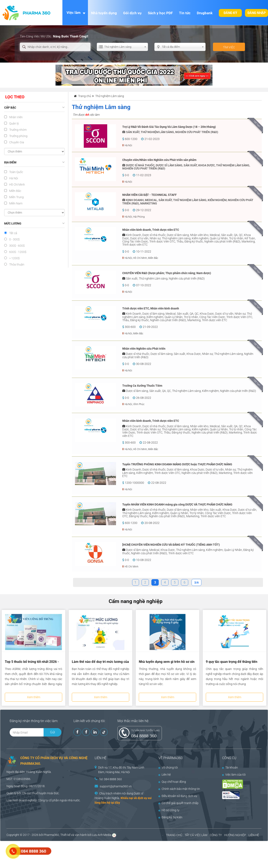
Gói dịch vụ (132, 13)
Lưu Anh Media (101, 835)
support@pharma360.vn (116, 786)
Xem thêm (33, 697)
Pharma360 (51, 835)
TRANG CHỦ (174, 835)
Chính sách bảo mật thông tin (179, 788)
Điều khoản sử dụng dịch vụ (177, 796)
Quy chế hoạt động (172, 781)
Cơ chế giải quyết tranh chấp (178, 803)
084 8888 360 (144, 735)
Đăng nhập (256, 13)
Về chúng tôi (168, 767)
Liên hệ (164, 774)
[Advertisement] (76, 850)
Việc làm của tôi (234, 774)
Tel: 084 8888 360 (110, 779)
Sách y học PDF (160, 13)
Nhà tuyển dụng (104, 13)
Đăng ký (230, 13)
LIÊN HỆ (254, 835)
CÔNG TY (216, 835)
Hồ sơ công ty (168, 810)
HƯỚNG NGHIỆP (235, 835)
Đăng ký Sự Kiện (170, 817)
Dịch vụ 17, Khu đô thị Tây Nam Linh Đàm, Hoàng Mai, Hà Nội (121, 770)
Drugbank (205, 13)
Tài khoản (230, 767)
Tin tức (185, 13)
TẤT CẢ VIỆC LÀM (196, 835)
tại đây (115, 802)
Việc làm (74, 12)
